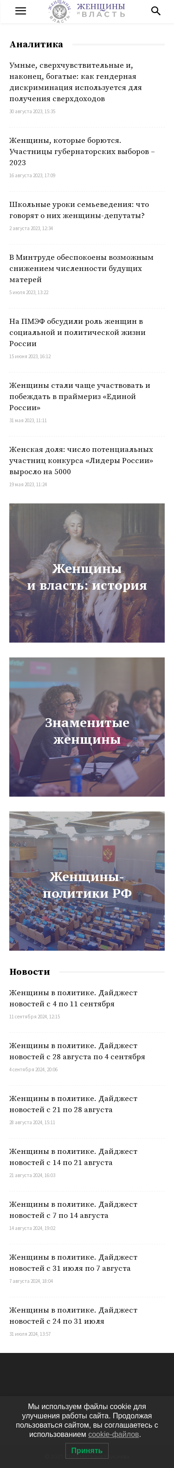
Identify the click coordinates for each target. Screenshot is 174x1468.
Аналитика (36, 45)
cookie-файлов (113, 1434)
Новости (29, 972)
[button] (156, 11)
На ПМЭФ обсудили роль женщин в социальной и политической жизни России (77, 332)
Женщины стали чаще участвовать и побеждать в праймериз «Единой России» (79, 396)
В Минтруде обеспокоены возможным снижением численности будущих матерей (81, 268)
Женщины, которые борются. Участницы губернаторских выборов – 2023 (82, 151)
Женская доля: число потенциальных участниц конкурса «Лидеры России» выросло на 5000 (81, 460)
